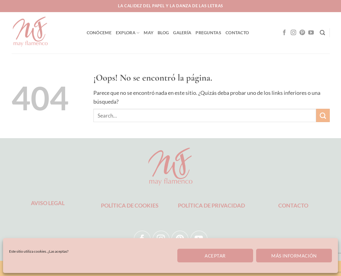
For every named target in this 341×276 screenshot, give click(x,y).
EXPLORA (128, 33)
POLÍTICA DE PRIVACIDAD (211, 205)
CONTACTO (237, 32)
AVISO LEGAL (48, 203)
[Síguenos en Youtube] (311, 33)
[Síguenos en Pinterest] (302, 33)
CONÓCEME (99, 32)
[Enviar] (322, 115)
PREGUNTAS (208, 32)
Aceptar (215, 255)
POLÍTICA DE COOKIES (130, 205)
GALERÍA (182, 32)
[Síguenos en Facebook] (284, 33)
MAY (148, 32)
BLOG (163, 32)
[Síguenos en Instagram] (293, 33)
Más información (294, 255)
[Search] (322, 33)
